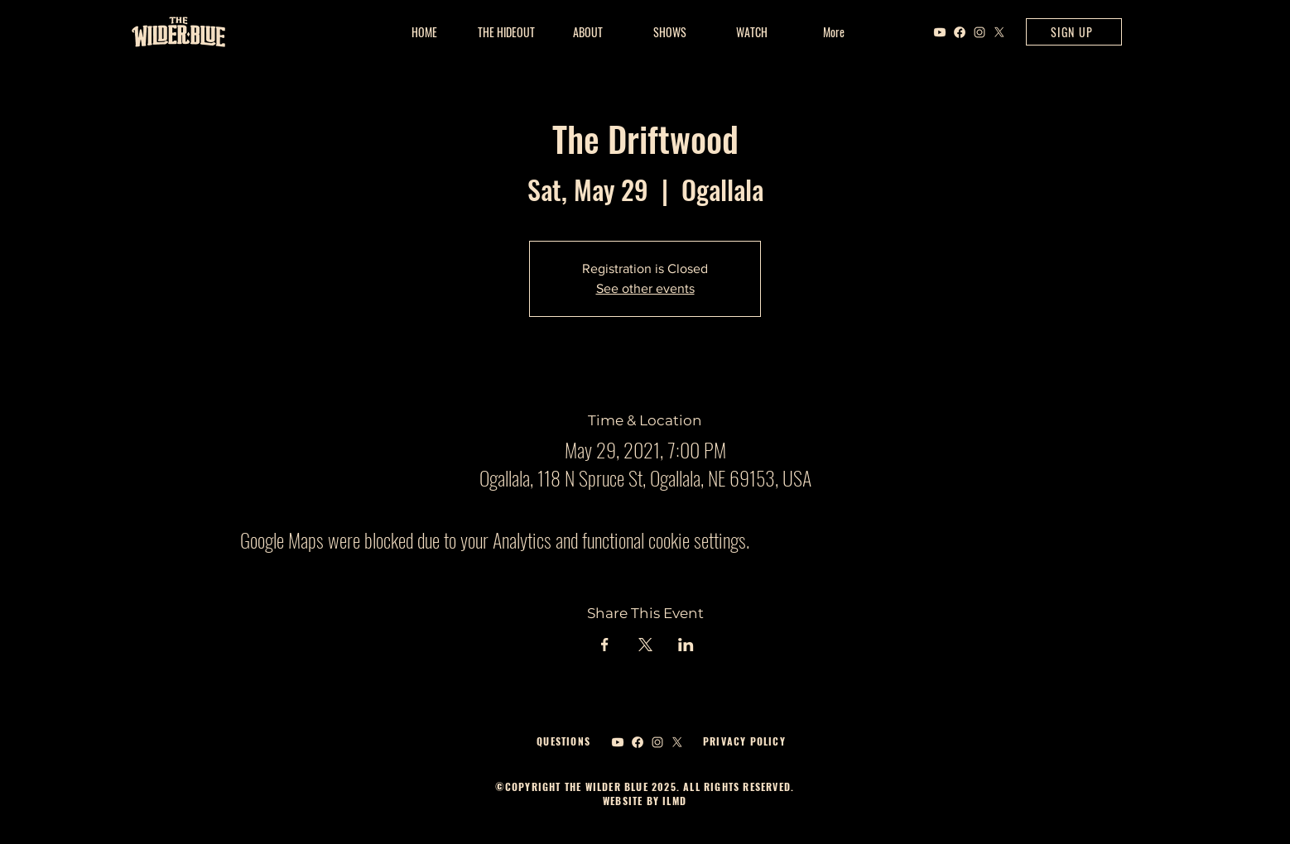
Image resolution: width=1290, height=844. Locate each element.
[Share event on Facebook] (605, 644)
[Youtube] (939, 32)
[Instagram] (979, 32)
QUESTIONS (563, 741)
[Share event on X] (645, 644)
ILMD (672, 801)
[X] (999, 32)
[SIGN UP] (1074, 32)
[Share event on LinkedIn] (686, 644)
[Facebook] (959, 32)
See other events (645, 288)
